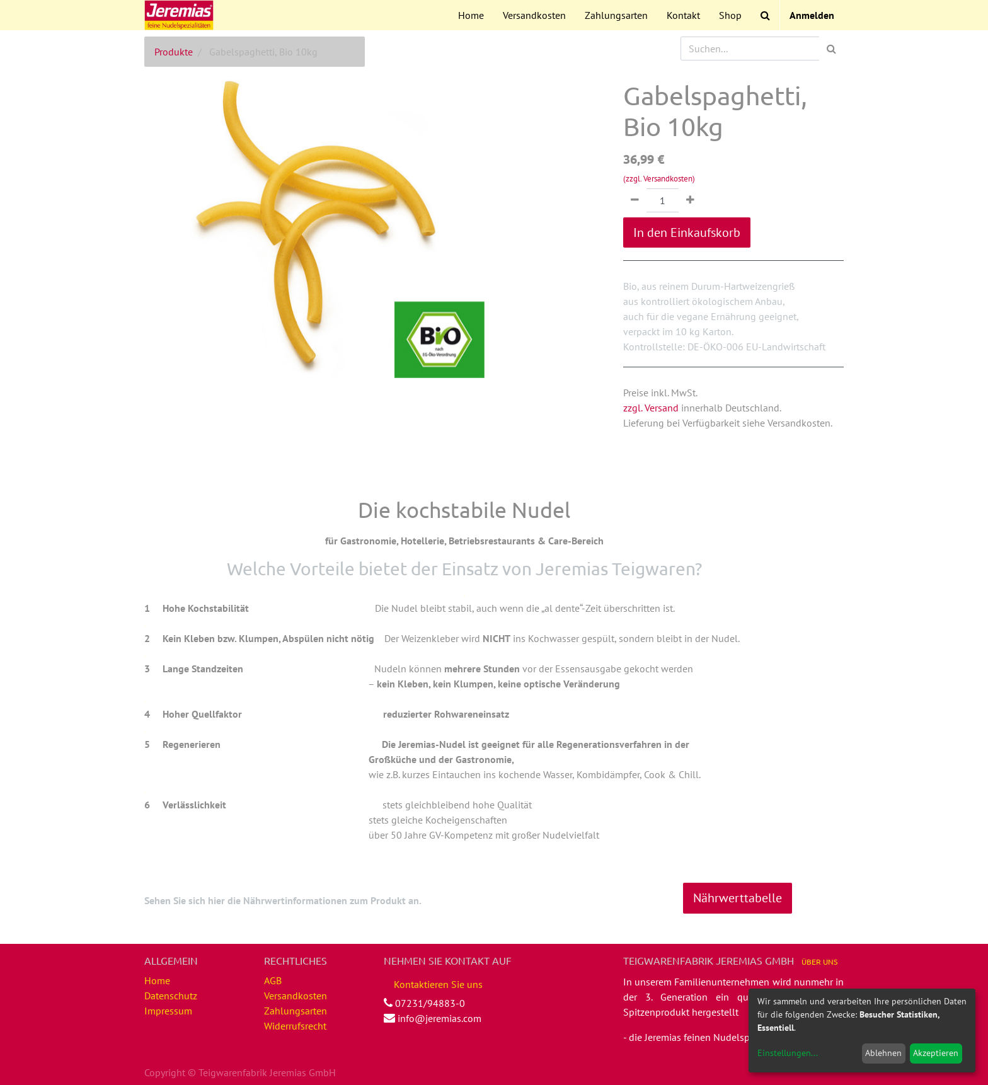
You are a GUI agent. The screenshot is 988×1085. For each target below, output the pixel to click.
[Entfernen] (634, 200)
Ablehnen (883, 1053)
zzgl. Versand (651, 407)
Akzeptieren (935, 1053)
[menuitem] (471, 15)
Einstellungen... (787, 1053)
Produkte (173, 51)
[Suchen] (831, 48)
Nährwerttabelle (737, 898)
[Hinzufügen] (690, 200)
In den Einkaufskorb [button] (686, 232)
